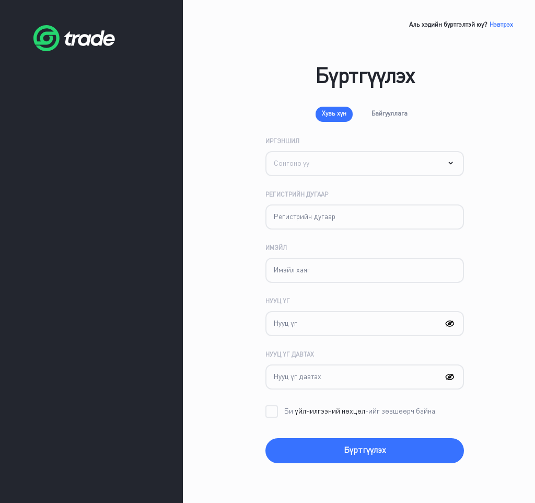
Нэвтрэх (501, 25)
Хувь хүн (334, 114)
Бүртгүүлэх (365, 451)
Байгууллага (389, 114)
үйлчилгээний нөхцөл (329, 411)
